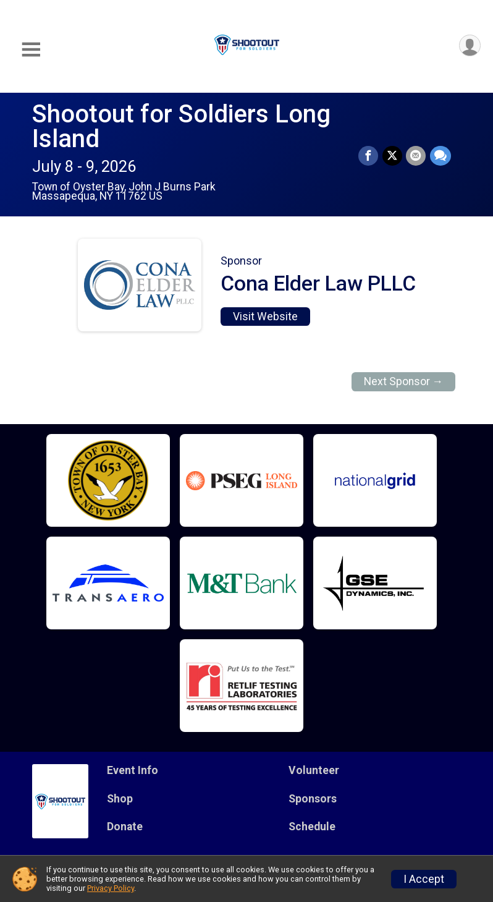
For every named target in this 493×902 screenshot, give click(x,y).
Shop (120, 799)
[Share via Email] (416, 156)
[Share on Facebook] (369, 156)
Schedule (312, 826)
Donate (125, 826)
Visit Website (265, 316)
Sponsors (313, 799)
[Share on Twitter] (393, 156)
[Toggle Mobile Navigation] (31, 49)
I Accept (423, 879)
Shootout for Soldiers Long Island (181, 126)
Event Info (132, 770)
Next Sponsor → (404, 381)
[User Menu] (469, 46)
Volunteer (314, 770)
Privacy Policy (110, 888)
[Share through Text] (440, 156)
